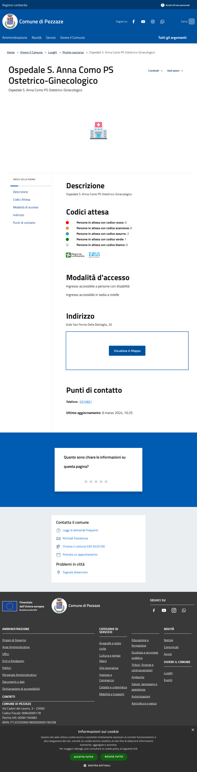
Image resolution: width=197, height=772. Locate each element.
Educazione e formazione (140, 643)
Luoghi (52, 52)
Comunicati (171, 647)
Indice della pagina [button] (24, 179)
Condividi (156, 70)
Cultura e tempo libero (109, 658)
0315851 (86, 401)
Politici (6, 668)
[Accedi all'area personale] (175, 5)
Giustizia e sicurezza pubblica (145, 655)
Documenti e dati (13, 681)
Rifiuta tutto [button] (114, 756)
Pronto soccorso (73, 52)
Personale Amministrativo (19, 674)
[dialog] (98, 749)
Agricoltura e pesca (144, 703)
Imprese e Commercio (106, 677)
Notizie (168, 640)
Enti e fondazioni (13, 661)
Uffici (5, 654)
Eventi (168, 680)
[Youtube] (136, 21)
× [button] (192, 730)
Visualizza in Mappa (127, 350)
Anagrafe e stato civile (110, 646)
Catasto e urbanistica (113, 687)
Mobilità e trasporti (111, 694)
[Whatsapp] (156, 21)
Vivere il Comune (31, 52)
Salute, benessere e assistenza (144, 687)
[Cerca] (190, 21)
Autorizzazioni (141, 696)
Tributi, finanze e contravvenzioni (143, 667)
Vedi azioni (175, 70)
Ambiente (138, 677)
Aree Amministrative (16, 647)
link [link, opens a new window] (136, 748)
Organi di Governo (14, 640)
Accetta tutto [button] (83, 756)
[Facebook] (127, 21)
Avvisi (168, 654)
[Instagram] (146, 21)
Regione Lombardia (14, 5)
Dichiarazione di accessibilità (21, 688)
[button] (98, 765)
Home (11, 52)
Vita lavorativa (108, 668)
